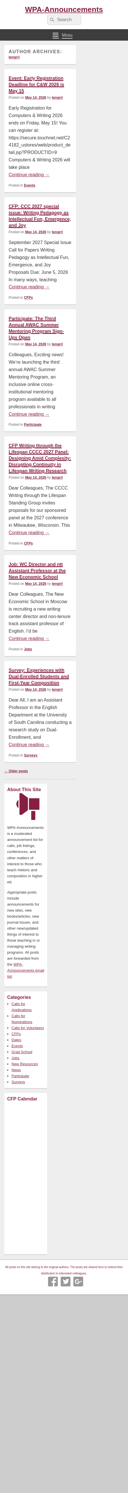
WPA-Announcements (64, 9)
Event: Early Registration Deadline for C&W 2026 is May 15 (36, 84)
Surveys (30, 755)
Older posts (16, 771)
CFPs (28, 298)
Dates (16, 1040)
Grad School (22, 1052)
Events (29, 185)
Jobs (28, 649)
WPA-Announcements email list (25, 970)
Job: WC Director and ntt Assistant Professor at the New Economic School (37, 570)
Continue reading (29, 174)
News (16, 1070)
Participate (32, 425)
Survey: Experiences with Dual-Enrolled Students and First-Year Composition (39, 676)
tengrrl (14, 57)
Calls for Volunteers (28, 1028)
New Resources (25, 1064)
